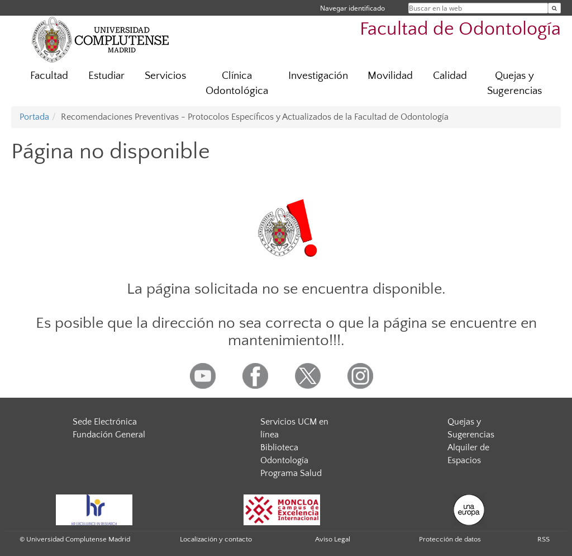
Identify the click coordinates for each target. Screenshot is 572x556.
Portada (34, 117)
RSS (543, 539)
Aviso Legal (332, 539)
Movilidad (390, 76)
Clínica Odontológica (237, 83)
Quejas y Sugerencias (514, 83)
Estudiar (106, 76)
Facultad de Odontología (460, 29)
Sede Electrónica (105, 422)
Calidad (450, 76)
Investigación (318, 76)
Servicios (165, 76)
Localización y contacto (216, 539)
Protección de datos (450, 539)
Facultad (49, 76)
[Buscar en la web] (554, 8)
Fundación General (109, 435)
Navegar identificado (352, 8)
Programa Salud (291, 473)
